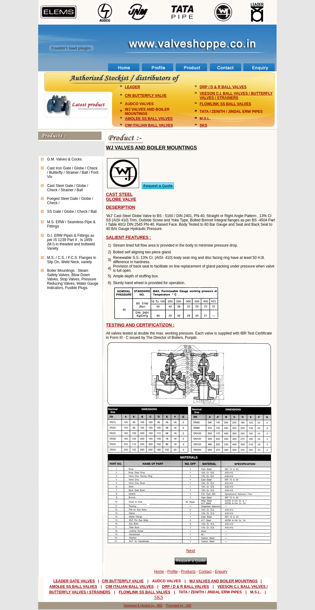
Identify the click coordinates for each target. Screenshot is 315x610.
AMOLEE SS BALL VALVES (149, 119)
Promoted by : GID (178, 605)
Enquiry (221, 571)
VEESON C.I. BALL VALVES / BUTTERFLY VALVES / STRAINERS (236, 95)
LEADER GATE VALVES (74, 581)
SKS (203, 125)
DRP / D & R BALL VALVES (223, 87)
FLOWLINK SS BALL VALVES (225, 104)
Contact (205, 571)
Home (159, 571)
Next (190, 550)
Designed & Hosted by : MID (143, 605)
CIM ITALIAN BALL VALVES (149, 125)
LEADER (132, 87)
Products (188, 571)
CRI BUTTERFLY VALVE (146, 95)
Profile (172, 571)
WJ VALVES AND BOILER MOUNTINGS (223, 581)
